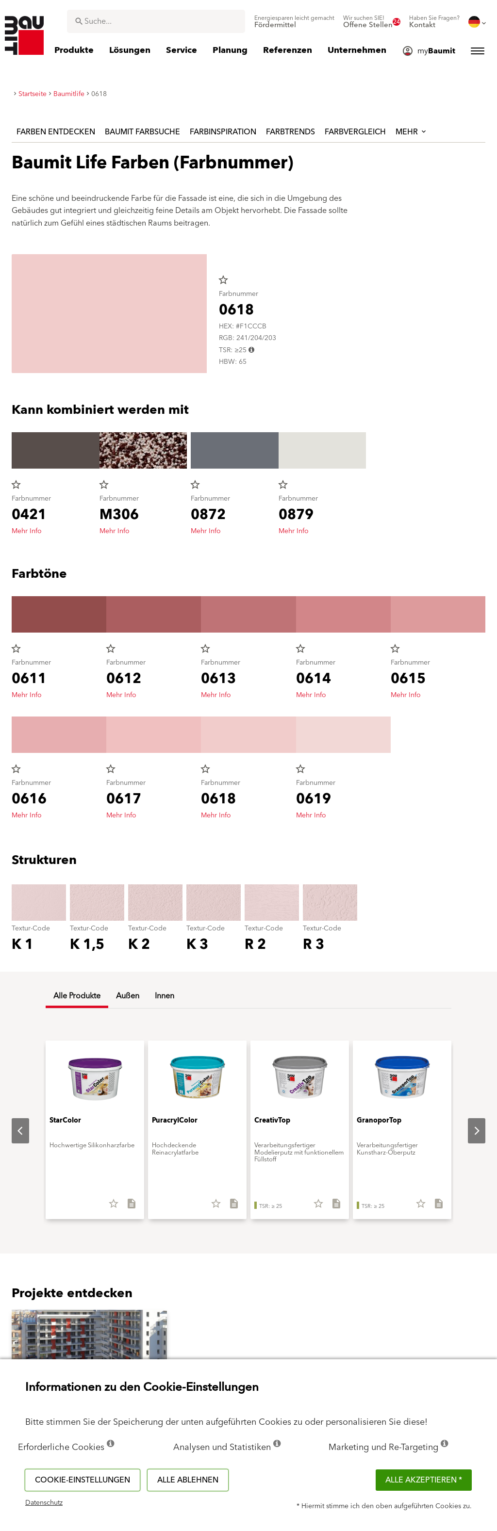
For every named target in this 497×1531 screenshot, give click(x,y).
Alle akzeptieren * (423, 1480)
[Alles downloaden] (127, 1207)
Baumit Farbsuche (142, 132)
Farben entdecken (56, 132)
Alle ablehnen (187, 1480)
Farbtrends (290, 132)
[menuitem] (294, 22)
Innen (164, 996)
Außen (127, 996)
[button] (89, 1353)
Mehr (412, 132)
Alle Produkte (76, 996)
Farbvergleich (355, 132)
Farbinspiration (223, 132)
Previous (12, 1131)
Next (469, 1131)
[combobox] (156, 21)
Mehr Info (27, 531)
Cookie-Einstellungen (82, 1480)
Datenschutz (44, 1503)
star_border (223, 280)
